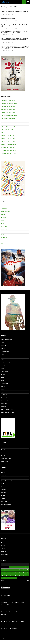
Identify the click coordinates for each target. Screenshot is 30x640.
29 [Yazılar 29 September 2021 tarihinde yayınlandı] (11, 578)
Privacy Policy (4, 638)
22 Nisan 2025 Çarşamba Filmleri (9, 127)
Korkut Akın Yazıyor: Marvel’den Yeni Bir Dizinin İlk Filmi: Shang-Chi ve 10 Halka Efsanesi (14, 12)
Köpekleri (3, 483)
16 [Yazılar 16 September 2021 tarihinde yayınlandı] (15, 572)
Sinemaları (3, 492)
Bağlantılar (3, 345)
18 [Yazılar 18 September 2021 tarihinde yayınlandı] (23, 572)
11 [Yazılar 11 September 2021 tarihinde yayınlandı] (23, 570)
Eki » (28, 580)
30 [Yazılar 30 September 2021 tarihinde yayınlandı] (15, 578)
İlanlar (2, 380)
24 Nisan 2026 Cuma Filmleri (8, 129)
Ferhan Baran (4, 447)
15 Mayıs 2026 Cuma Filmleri (8, 138)
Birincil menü (28, 2)
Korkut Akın (4, 452)
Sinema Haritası (4, 397)
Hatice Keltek (4, 450)
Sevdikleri (3, 489)
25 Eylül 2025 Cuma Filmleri (8, 156)
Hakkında (3, 377)
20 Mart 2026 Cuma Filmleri (8, 109)
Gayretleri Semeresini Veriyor (8, 481)
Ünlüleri (3, 495)
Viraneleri (3, 498)
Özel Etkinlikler (4, 237)
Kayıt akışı (3, 548)
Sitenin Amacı (4, 403)
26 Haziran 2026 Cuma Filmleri (8, 144)
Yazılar (2, 243)
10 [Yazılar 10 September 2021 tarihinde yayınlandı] (19, 570)
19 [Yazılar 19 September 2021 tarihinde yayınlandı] (27, 572)
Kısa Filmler (3, 232)
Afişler (2, 342)
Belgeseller (3, 205)
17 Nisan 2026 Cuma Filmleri (8, 124)
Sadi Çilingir (9, 14)
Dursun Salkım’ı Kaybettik (8, 18)
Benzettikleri (4, 208)
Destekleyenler (4, 357)
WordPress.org (4, 554)
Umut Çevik (4, 621)
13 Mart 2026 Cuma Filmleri (8, 106)
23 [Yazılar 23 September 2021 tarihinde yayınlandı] (15, 575)
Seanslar (3, 240)
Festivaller (3, 217)
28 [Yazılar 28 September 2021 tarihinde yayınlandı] (7, 578)
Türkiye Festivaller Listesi (7, 409)
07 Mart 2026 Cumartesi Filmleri (9, 103)
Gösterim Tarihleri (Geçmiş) (16, 621)
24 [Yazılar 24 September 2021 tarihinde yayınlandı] (19, 575)
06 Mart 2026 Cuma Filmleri (8, 100)
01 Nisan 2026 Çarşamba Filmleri (9, 115)
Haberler (3, 374)
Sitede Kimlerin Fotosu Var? (7, 400)
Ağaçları (3, 472)
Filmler (2, 220)
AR (1, 595)
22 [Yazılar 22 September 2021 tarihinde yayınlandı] (11, 575)
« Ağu (2, 580)
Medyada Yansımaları (6, 486)
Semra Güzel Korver (6, 458)
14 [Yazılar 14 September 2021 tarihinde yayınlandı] (7, 572)
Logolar (2, 392)
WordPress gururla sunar (13, 638)
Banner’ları (3, 475)
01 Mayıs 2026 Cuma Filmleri (8, 132)
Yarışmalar (3, 406)
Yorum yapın (15, 14)
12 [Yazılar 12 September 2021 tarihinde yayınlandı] (27, 570)
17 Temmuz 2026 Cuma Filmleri (8, 150)
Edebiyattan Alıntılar (6, 362)
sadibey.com (5, 2)
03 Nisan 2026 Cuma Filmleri (8, 118)
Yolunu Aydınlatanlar (6, 504)
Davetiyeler (3, 354)
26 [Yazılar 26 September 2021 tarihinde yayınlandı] (27, 575)
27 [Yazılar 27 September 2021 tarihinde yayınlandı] (2, 578)
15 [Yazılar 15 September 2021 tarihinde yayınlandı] (11, 572)
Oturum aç (3, 545)
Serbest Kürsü (4, 461)
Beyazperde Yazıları (5, 351)
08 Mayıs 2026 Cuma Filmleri (8, 135)
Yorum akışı (3, 551)
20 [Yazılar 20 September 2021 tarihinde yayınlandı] (2, 575)
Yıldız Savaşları (4, 501)
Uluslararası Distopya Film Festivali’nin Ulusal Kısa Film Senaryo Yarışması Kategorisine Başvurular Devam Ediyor (14, 39)
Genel (2, 223)
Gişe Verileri (4, 229)
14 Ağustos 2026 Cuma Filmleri (8, 153)
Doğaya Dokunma (5, 211)
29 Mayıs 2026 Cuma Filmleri (8, 141)
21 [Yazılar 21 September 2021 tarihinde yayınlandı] (7, 575)
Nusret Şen (3, 455)
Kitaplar (3, 235)
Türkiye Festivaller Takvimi (7, 412)
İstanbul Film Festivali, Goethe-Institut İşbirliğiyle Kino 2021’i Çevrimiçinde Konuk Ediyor (14, 32)
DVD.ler (3, 214)
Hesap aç (3, 542)
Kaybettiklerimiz (5, 383)
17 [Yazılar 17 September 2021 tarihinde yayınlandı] (19, 572)
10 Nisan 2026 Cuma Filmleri (8, 121)
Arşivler (3, 586)
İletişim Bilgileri (13, 628)
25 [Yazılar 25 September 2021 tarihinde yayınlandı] (23, 575)
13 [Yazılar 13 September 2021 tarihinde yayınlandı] (2, 572)
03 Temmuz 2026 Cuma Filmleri (8, 147)
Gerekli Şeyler (4, 226)
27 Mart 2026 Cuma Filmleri (8, 112)
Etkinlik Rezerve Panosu (6, 339)
